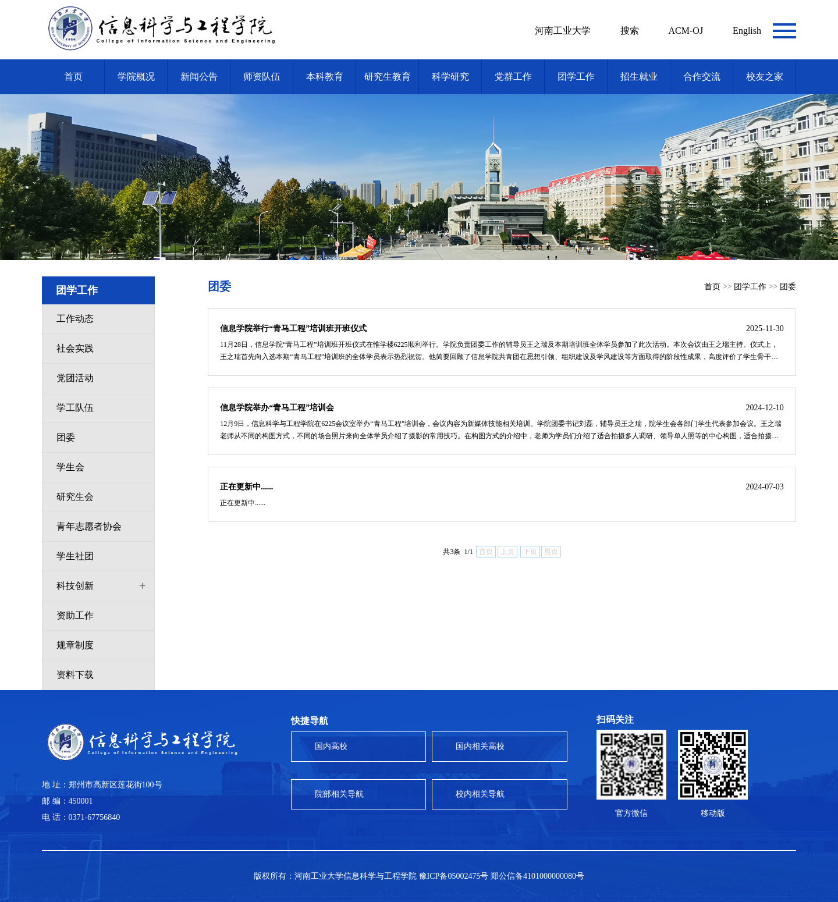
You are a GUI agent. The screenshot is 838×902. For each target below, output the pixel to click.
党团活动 (75, 378)
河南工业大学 (563, 30)
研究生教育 (387, 76)
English (747, 30)
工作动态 (75, 319)
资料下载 (75, 675)
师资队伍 (261, 76)
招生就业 (639, 76)
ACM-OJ (686, 30)
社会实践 (75, 348)
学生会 (70, 467)
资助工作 (75, 615)
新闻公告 (199, 76)
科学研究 (450, 76)
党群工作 (513, 76)
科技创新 (75, 586)
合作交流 (701, 76)
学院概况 (136, 76)
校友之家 (764, 76)
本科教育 (324, 76)
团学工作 (576, 76)
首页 (73, 76)
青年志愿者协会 (89, 526)
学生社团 (75, 556)
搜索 (629, 30)
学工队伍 (75, 408)
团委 (65, 437)
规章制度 (75, 645)
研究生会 (75, 497)
